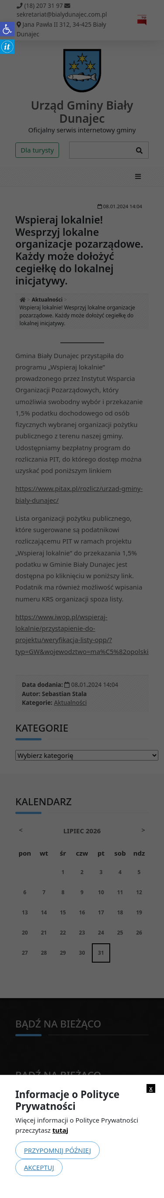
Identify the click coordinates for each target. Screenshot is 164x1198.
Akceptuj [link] (39, 1167)
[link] (7, 29)
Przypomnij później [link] (57, 1150)
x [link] (151, 1088)
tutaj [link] (60, 1130)
